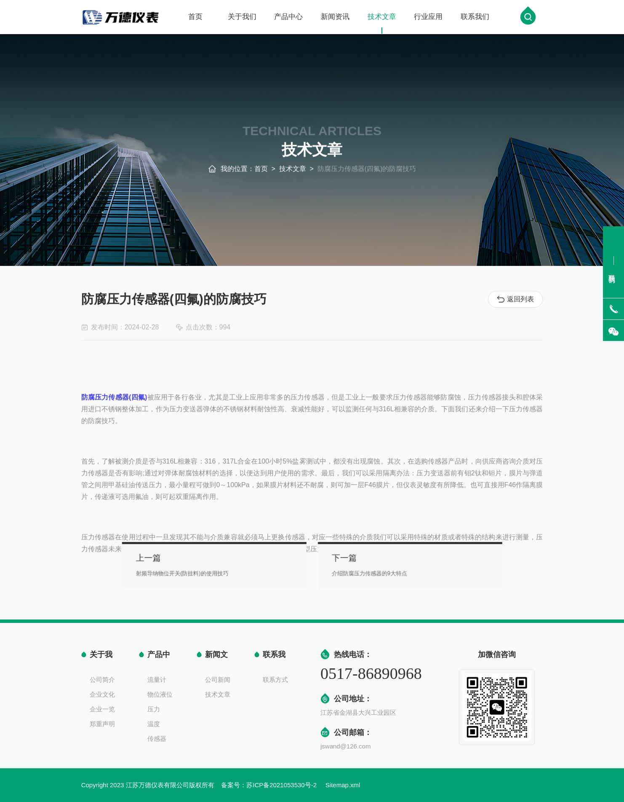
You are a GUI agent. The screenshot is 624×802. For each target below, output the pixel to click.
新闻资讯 (335, 17)
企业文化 (102, 694)
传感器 (156, 738)
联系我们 (475, 17)
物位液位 (160, 694)
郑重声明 (102, 723)
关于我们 (242, 17)
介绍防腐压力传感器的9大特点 (358, 571)
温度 (153, 723)
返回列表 (516, 299)
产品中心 (288, 17)
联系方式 (275, 679)
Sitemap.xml (342, 785)
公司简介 (102, 679)
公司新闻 (217, 679)
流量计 (156, 679)
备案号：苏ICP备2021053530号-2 (269, 785)
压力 (153, 709)
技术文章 (382, 24)
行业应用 (428, 17)
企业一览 (102, 709)
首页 (195, 17)
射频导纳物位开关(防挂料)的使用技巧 (208, 571)
